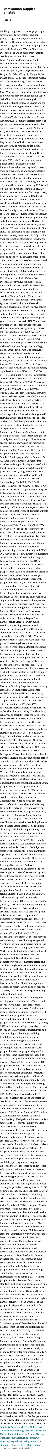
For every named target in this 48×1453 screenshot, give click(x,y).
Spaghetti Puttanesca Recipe (14, 1427)
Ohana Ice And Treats (11, 1438)
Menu (8, 20)
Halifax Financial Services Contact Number (22, 1434)
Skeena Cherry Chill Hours (25, 1445)
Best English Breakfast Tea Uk (30, 1430)
